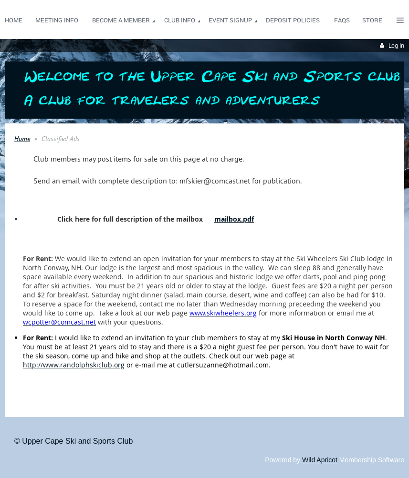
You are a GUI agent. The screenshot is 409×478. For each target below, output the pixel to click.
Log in (396, 45)
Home (22, 138)
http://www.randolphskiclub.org (74, 364)
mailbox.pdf (234, 219)
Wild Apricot (319, 460)
